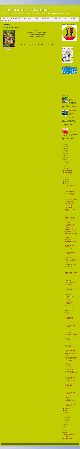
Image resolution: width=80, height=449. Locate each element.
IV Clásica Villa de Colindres (69, 303)
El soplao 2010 (68, 360)
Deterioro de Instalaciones (68, 346)
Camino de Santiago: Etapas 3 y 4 (69, 378)
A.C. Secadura (65, 436)
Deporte (37, 18)
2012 (64, 164)
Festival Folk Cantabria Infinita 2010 (70, 206)
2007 (64, 424)
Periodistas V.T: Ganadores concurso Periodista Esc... (70, 368)
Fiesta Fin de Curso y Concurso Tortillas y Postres (70, 252)
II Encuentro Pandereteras (68, 385)
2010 (64, 168)
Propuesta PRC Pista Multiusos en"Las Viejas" (69, 226)
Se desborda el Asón (69, 296)
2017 (64, 153)
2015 (64, 157)
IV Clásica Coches (69, 278)
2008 (64, 422)
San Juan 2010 (68, 248)
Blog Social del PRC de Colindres (26, 10)
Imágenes (73, 18)
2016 (64, 155)
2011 (64, 166)
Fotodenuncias (5, 20)
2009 (64, 420)
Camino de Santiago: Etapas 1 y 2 (69, 393)
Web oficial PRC (66, 432)
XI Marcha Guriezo (71, 98)
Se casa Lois (67, 239)
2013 (64, 162)
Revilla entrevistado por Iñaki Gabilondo (70, 242)
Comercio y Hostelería (16, 18)
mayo (66, 408)
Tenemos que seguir (69, 323)
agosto (66, 179)
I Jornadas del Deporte (70, 308)
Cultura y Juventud (28, 18)
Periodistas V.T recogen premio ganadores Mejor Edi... (70, 261)
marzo (66, 412)
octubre (67, 174)
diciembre (67, 170)
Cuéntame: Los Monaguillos (68, 285)
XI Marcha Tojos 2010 (69, 390)
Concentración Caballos (70, 231)
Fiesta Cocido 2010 (69, 213)
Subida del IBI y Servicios (68, 221)
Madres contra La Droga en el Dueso (70, 273)
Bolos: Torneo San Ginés (70, 233)
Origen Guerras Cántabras (68, 363)
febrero (67, 415)
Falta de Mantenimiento (70, 282)
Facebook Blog (57, 18)
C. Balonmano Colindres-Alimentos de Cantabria (70, 289)
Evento (10, 52)
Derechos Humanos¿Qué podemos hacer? (69, 339)
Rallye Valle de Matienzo (70, 199)
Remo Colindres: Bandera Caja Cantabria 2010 (68, 317)
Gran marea (67, 310)
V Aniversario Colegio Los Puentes (69, 405)
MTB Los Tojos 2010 (69, 343)
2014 (64, 159)
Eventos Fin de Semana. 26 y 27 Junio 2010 (70, 218)
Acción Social (6, 18)
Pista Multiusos (68, 270)
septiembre (68, 177)
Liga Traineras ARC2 (69, 275)
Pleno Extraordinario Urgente (69, 326)
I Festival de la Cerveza (70, 306)
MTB (65, 189)
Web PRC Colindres (46, 18)
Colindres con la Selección (68, 299)
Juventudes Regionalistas (68, 434)
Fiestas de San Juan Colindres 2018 (72, 130)
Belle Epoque (67, 197)
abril (66, 410)
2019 (64, 148)
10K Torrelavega (68, 321)
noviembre (67, 172)
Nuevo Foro (66, 18)
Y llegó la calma (68, 280)
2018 (64, 151)
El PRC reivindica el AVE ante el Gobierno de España (70, 401)
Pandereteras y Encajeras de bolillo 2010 (70, 350)
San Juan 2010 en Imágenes (69, 246)
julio (66, 181)
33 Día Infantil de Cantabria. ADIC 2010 (70, 372)
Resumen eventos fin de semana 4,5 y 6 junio (70, 358)
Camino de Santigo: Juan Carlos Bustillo (70, 194)
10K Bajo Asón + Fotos (70, 215)
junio (66, 183)
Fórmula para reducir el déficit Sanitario (70, 293)
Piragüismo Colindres (69, 375)
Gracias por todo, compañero (68, 331)
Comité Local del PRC (70, 264)
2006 (64, 426)
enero (66, 417)
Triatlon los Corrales (69, 191)
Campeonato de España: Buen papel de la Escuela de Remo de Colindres (72, 114)
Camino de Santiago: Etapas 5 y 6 (69, 354)
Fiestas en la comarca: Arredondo (70, 256)
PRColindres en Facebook (68, 267)
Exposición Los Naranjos (70, 229)
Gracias (66, 328)
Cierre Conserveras (69, 387)
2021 (64, 146)
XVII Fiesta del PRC (69, 203)
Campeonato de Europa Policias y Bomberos (70, 313)
